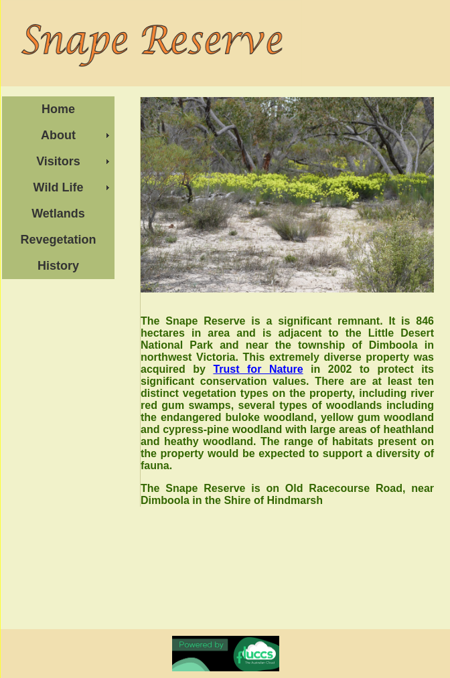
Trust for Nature (258, 369)
